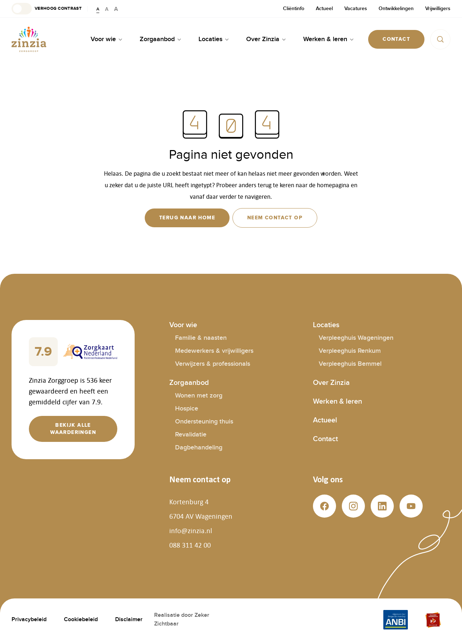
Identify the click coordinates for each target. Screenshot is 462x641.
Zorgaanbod (189, 382)
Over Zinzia (331, 382)
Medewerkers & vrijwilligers (214, 351)
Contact (325, 439)
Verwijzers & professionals (212, 364)
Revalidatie (190, 434)
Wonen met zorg (198, 395)
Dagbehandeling (198, 447)
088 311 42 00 (190, 545)
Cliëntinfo (293, 8)
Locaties (326, 325)
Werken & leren (337, 401)
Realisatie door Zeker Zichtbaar (181, 619)
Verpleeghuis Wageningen (356, 338)
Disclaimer (129, 619)
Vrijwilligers (437, 8)
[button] (47, 8)
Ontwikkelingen (396, 8)
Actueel (324, 8)
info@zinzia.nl (190, 530)
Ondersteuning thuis (204, 421)
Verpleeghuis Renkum (350, 351)
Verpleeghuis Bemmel (350, 364)
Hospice (186, 408)
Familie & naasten (201, 338)
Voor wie (183, 325)
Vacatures (355, 8)
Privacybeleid (29, 619)
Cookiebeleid (81, 619)
